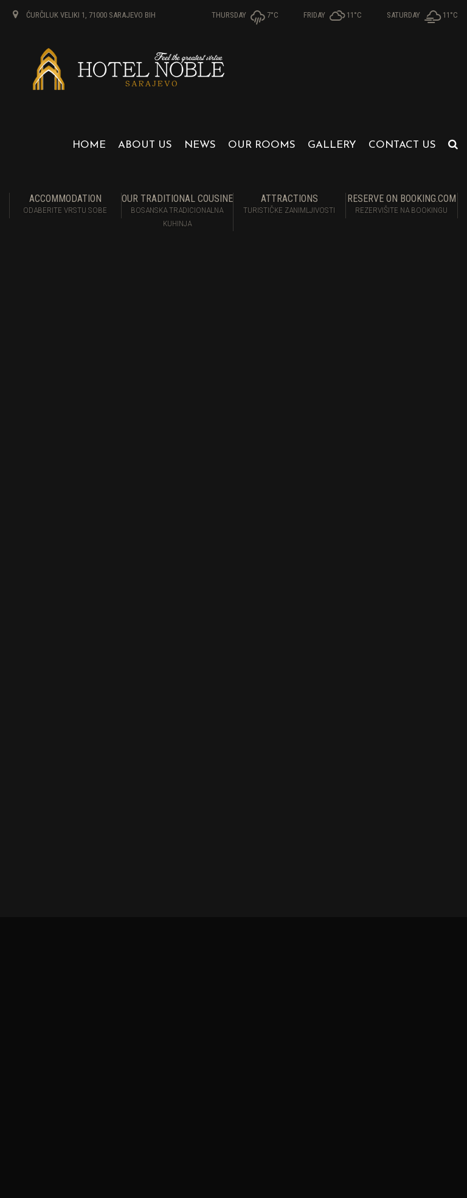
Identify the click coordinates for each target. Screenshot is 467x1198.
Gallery (332, 145)
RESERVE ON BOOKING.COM (402, 205)
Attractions (289, 205)
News (200, 145)
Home (89, 145)
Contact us (402, 145)
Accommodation (65, 205)
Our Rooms (262, 145)
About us (145, 145)
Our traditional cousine (178, 211)
